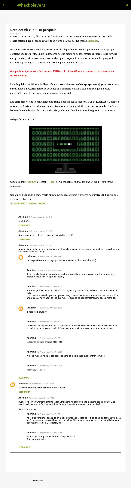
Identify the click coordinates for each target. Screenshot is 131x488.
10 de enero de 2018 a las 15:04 (41, 384)
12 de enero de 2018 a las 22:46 (49, 366)
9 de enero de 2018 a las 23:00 (41, 245)
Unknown (31, 256)
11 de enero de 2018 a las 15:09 (49, 308)
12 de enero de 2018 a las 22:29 (49, 352)
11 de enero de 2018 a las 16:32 (49, 322)
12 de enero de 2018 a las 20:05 (49, 433)
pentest (32, 203)
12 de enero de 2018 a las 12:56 (41, 398)
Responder (24, 225)
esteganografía (18, 203)
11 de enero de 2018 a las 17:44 (49, 338)
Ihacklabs (92, 40)
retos (42, 203)
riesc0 (50, 181)
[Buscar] (49, 5)
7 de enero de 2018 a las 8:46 (40, 217)
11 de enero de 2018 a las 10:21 (49, 287)
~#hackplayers (30, 5)
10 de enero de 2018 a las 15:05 (49, 256)
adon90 (31, 181)
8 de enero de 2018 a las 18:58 (41, 231)
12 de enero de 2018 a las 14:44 (49, 414)
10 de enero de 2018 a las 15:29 (49, 270)
